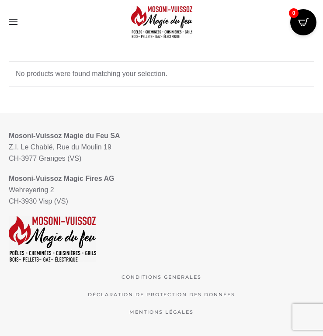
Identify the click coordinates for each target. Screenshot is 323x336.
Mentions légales (161, 312)
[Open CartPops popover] (303, 22)
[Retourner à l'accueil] (161, 21)
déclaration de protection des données (161, 294)
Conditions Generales (161, 277)
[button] (13, 21)
